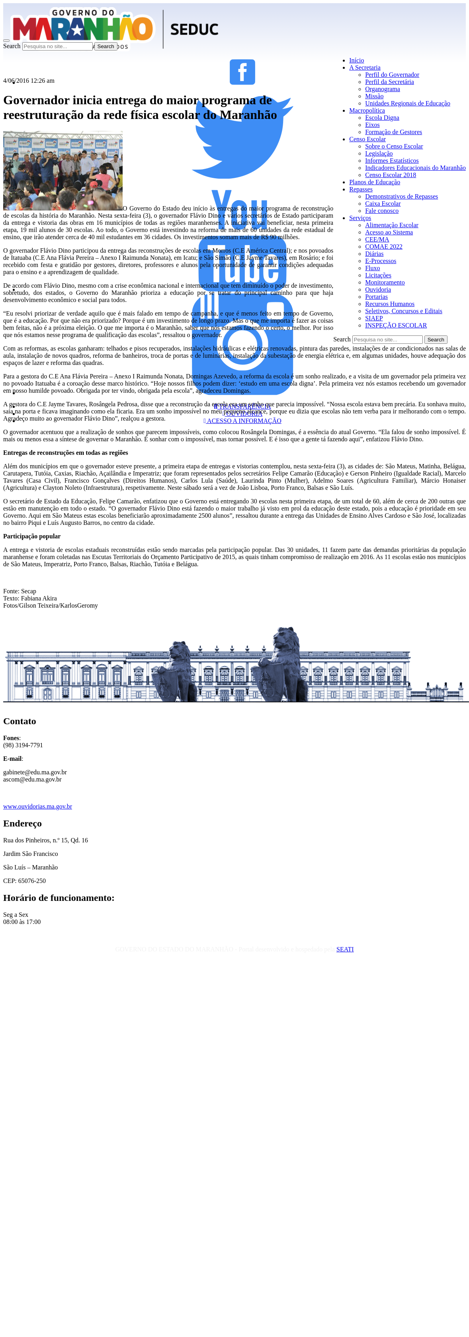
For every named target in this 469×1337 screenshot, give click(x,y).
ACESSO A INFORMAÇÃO (242, 420)
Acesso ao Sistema (389, 232)
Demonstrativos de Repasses (401, 196)
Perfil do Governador (392, 74)
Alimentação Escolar (391, 225)
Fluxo (372, 268)
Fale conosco (382, 210)
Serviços (360, 217)
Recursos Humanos (389, 303)
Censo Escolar (367, 139)
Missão (374, 96)
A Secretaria (365, 67)
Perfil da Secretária (389, 81)
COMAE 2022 (384, 246)
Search (12, 46)
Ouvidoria (378, 289)
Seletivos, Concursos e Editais (403, 311)
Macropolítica (367, 110)
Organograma (382, 89)
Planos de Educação (374, 182)
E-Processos (380, 260)
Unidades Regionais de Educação (407, 103)
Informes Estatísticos (392, 160)
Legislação (379, 153)
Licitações (378, 275)
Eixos (372, 124)
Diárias (374, 253)
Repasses (361, 189)
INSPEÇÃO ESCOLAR (396, 325)
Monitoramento (385, 282)
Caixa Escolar (383, 203)
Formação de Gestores (393, 132)
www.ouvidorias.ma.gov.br (37, 806)
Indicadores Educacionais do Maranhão (415, 167)
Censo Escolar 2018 (390, 175)
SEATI (345, 949)
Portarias (376, 296)
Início (356, 60)
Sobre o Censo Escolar (394, 146)
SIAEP (374, 318)
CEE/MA (377, 239)
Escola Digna (382, 117)
